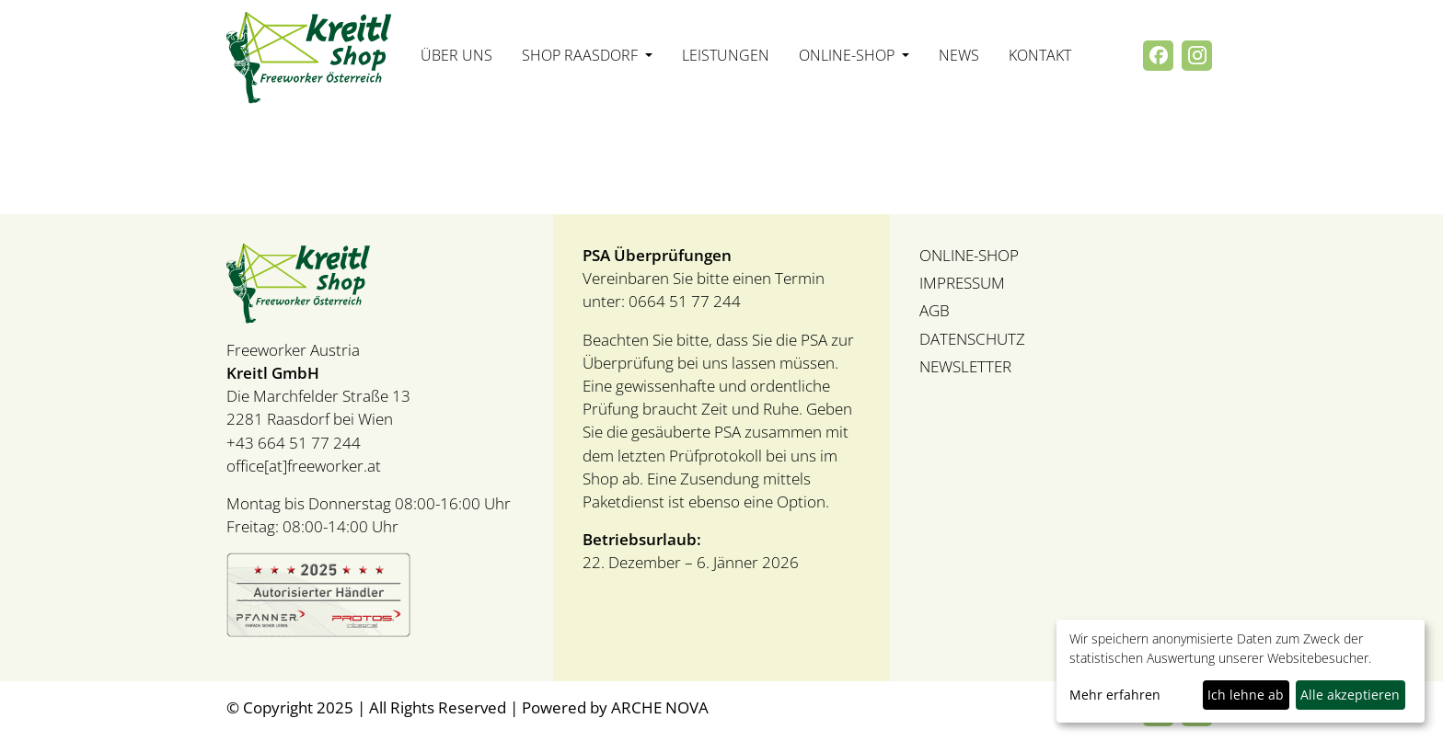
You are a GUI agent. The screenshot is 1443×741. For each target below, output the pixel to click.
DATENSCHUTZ (972, 338)
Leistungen (725, 55)
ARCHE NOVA (660, 707)
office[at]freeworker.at (303, 465)
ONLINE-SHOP (969, 255)
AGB (934, 310)
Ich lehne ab (1245, 694)
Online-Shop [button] (848, 55)
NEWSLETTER (965, 366)
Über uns (456, 55)
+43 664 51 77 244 (293, 442)
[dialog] (1240, 671)
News (959, 55)
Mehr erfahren (1114, 694)
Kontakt (1040, 55)
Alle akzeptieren (1350, 694)
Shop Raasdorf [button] (581, 55)
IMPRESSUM (962, 282)
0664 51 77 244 (683, 301)
